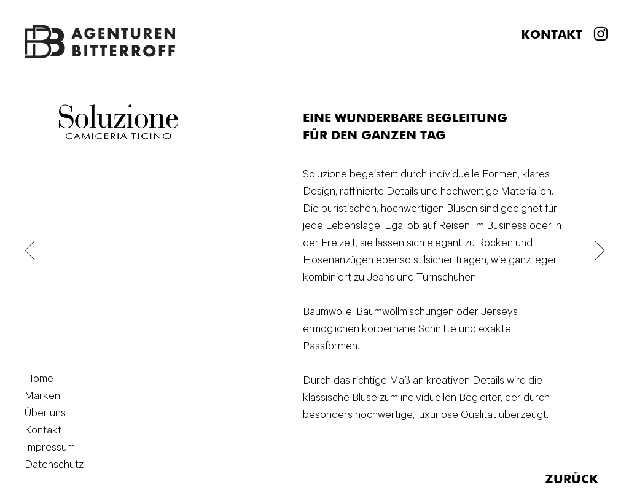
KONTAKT (551, 35)
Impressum (48, 447)
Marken (42, 396)
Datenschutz (48, 465)
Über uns (45, 413)
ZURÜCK (571, 480)
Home (39, 379)
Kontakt (43, 430)
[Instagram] (601, 34)
